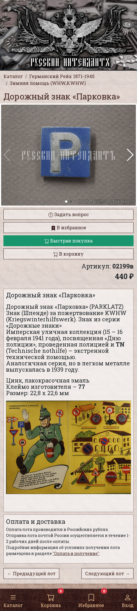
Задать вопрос (68, 214)
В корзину (68, 254)
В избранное (68, 227)
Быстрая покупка (68, 241)
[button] (130, 155)
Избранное (91, 599)
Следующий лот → (107, 573)
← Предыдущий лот (31, 573)
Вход (128, 599)
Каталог (13, 599)
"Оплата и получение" (76, 553)
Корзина (51, 599)
